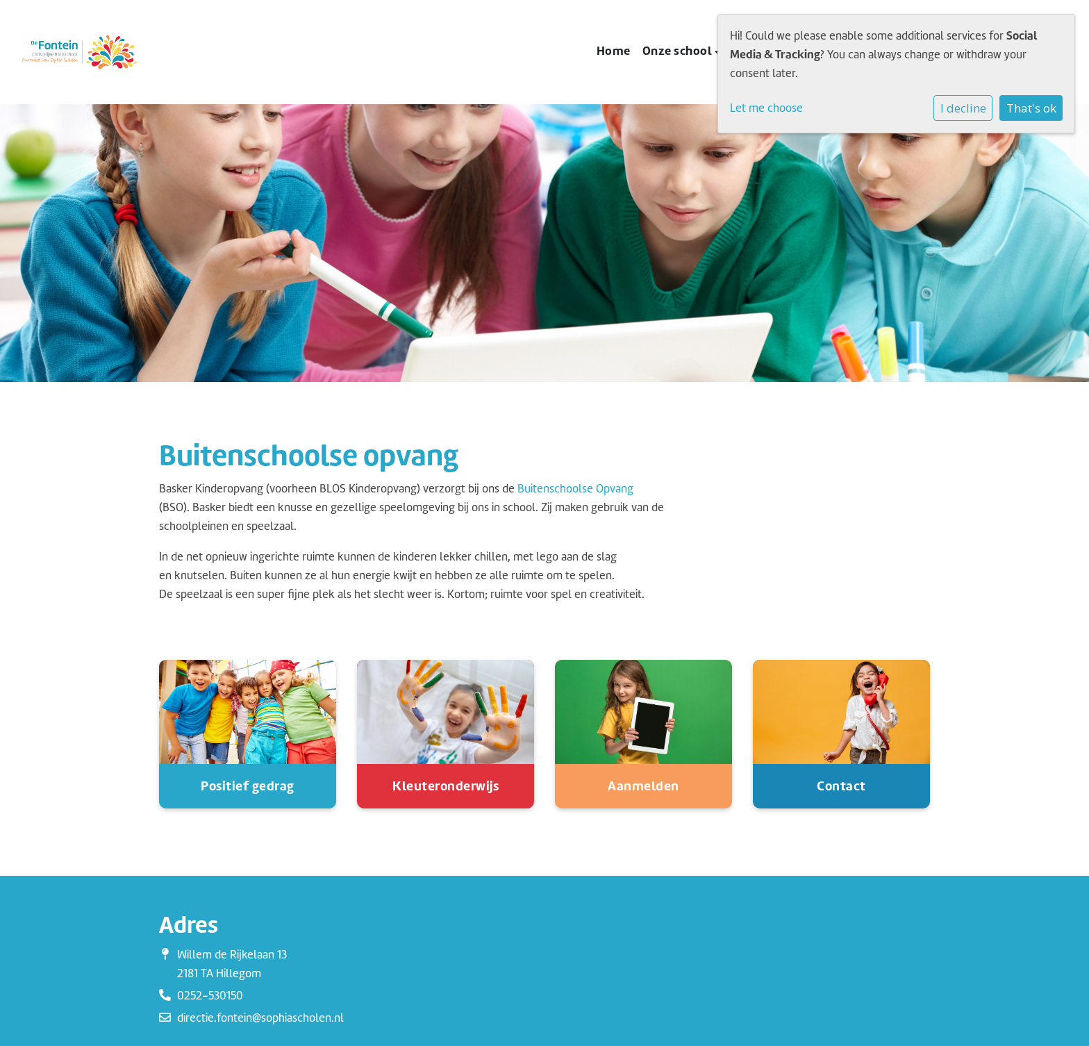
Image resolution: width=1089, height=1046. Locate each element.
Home (614, 50)
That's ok (1031, 108)
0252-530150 (210, 995)
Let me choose (766, 108)
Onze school (678, 50)
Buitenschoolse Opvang (575, 488)
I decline (963, 108)
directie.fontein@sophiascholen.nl (260, 1018)
